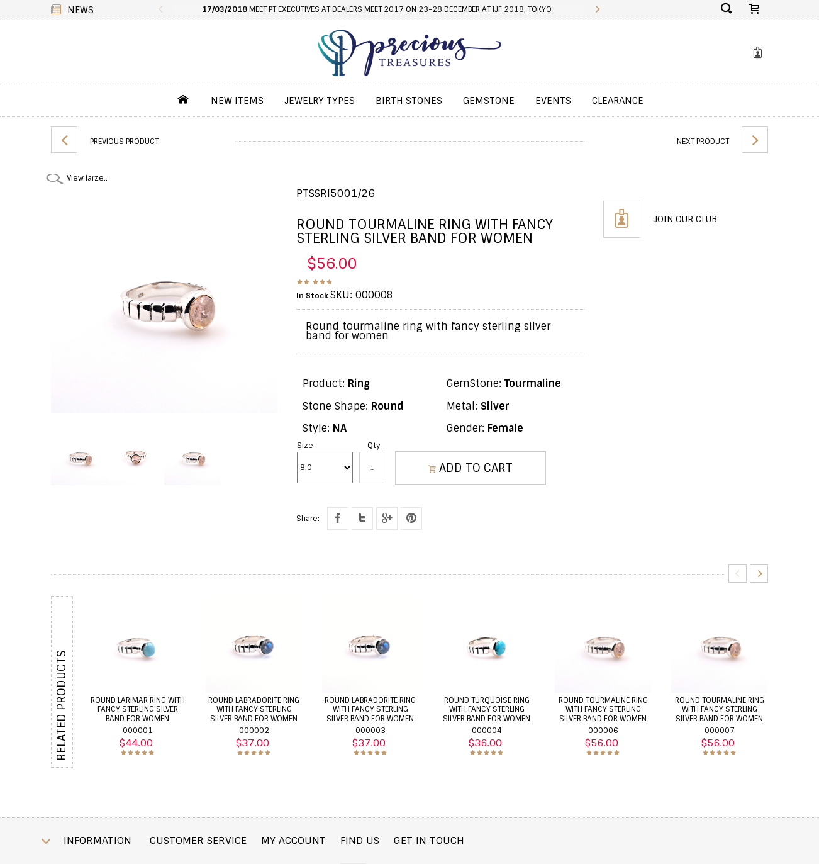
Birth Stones (409, 100)
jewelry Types (319, 100)
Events (553, 100)
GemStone (489, 100)
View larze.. (87, 178)
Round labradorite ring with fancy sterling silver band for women (253, 709)
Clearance (618, 100)
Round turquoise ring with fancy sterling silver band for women (486, 709)
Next (759, 573)
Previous (737, 573)
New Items (237, 100)
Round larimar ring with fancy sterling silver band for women (138, 709)
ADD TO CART (470, 468)
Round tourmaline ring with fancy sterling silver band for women (603, 709)
